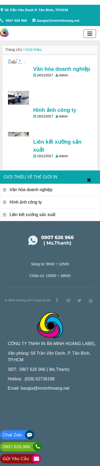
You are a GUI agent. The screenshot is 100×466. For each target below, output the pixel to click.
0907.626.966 (16, 446)
